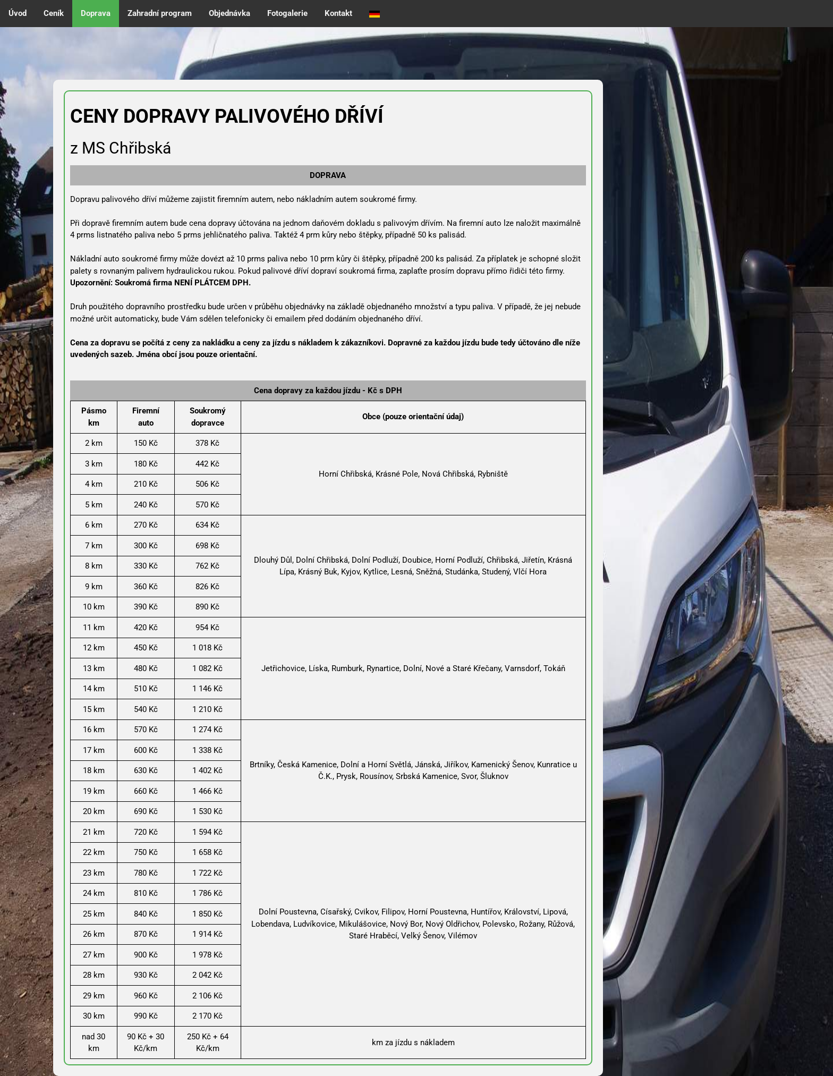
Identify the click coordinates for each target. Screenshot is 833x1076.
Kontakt (338, 13)
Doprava (95, 13)
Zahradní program (160, 13)
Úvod (17, 13)
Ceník (54, 13)
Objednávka (229, 13)
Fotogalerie (287, 13)
